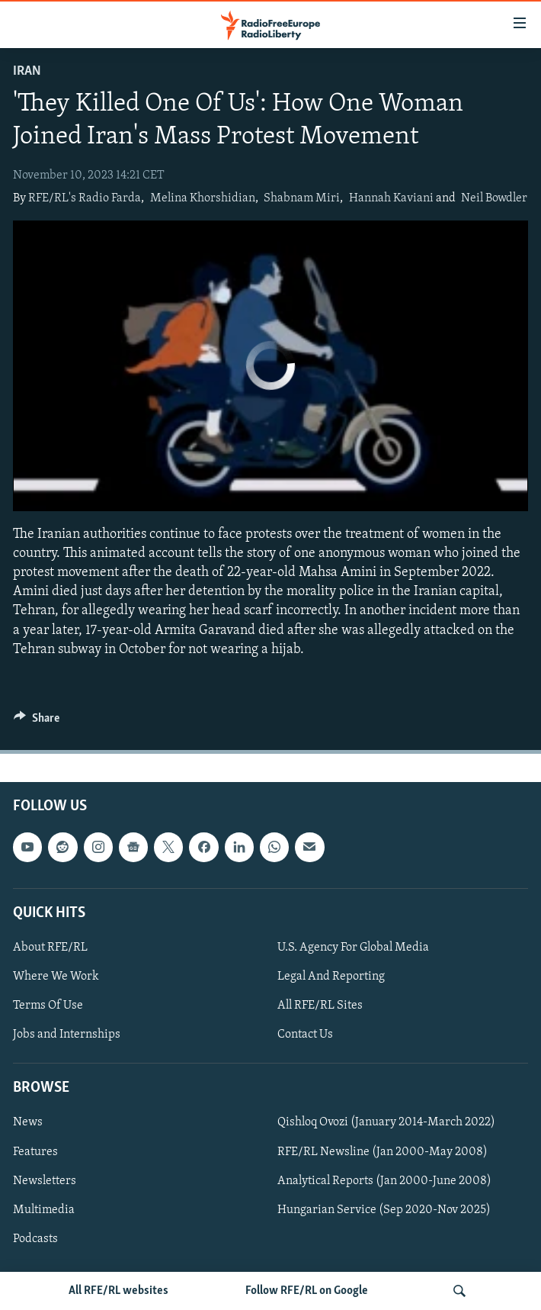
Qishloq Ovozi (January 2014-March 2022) (386, 1122)
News (28, 1122)
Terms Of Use (48, 1005)
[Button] (36, 721)
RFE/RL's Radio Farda (84, 198)
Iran (27, 71)
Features (35, 1151)
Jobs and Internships (66, 1034)
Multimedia (44, 1210)
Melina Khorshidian (202, 198)
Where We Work (56, 976)
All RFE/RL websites (118, 1291)
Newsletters (44, 1181)
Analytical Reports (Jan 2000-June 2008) (384, 1181)
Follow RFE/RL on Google (306, 1291)
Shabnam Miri (302, 198)
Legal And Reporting (331, 976)
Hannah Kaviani (391, 198)
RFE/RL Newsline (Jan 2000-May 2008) (382, 1151)
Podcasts (35, 1239)
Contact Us (305, 1034)
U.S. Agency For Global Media (353, 947)
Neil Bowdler (494, 198)
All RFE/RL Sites (320, 1005)
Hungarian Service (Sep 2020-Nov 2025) (384, 1210)
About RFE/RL (50, 947)
